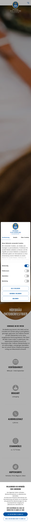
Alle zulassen (15, 288)
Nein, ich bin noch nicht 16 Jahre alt (15, 519)
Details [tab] (15, 237)
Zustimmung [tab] (5, 237)
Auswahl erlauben (15, 293)
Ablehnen (15, 298)
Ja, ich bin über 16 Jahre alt (15, 514)
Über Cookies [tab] (25, 237)
